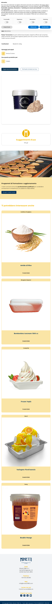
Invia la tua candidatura (26, 589)
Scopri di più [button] (7, 27)
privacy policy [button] (45, 5)
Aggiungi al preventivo (10, 69)
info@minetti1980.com (26, 583)
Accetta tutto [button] (45, 27)
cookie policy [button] (7, 9)
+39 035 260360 (26, 577)
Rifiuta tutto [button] (34, 27)
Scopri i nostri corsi (9, 192)
